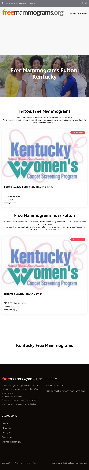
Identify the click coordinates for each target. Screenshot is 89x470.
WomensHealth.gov (11, 441)
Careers (18, 463)
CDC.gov (6, 432)
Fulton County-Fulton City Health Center (28, 187)
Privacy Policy (32, 463)
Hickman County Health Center (23, 294)
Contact (82, 13)
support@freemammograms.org (21, 3)
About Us (6, 428)
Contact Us (6, 463)
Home (73, 13)
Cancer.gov (7, 437)
